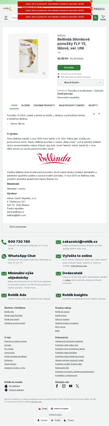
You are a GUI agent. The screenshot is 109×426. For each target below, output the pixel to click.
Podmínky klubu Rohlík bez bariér (69, 356)
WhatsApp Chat (22, 256)
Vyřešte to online (77, 256)
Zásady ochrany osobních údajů (69, 360)
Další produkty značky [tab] (72, 105)
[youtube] (70, 386)
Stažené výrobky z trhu (14, 368)
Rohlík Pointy (61, 315)
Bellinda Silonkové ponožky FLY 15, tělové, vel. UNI (73, 43)
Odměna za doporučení (14, 323)
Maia (57, 330)
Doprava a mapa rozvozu (15, 341)
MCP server (60, 327)
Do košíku (69, 67)
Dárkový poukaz (62, 319)
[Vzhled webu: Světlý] (55, 420)
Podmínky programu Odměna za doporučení (74, 371)
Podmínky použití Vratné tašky (68, 364)
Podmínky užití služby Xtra (66, 345)
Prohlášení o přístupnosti (66, 375)
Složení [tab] (25, 105)
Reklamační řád (62, 368)
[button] (97, 9)
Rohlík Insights (75, 295)
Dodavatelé (72, 273)
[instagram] (63, 386)
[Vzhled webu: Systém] (42, 420)
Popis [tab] (14, 105)
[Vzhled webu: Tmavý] (68, 420)
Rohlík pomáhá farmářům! (15, 356)
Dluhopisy (8, 360)
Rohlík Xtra (9, 312)
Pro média (8, 349)
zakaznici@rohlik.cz (80, 242)
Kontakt (7, 345)
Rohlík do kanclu (62, 312)
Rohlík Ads (17, 295)
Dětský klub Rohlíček (13, 315)
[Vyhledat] (95, 18)
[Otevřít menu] (6, 18)
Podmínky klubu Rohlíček (66, 352)
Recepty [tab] (93, 105)
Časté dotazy (10, 364)
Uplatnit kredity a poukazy (66, 323)
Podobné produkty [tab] (44, 105)
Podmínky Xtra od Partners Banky (70, 349)
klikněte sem (36, 402)
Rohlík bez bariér (11, 319)
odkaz (68, 280)
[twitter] (77, 386)
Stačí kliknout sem (79, 266)
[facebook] (57, 386)
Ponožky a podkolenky (80, 90)
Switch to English (60, 409)
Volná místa (9, 352)
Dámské (99, 90)
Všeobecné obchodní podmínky (69, 341)
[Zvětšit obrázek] (44, 74)
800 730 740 (19, 242)
